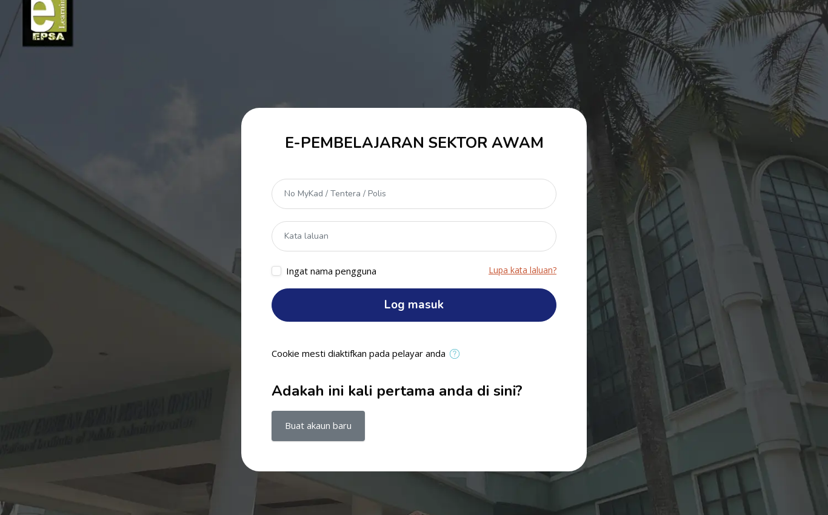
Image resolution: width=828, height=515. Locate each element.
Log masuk (414, 305)
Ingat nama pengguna (331, 271)
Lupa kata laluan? (522, 270)
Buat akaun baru (318, 425)
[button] (457, 354)
